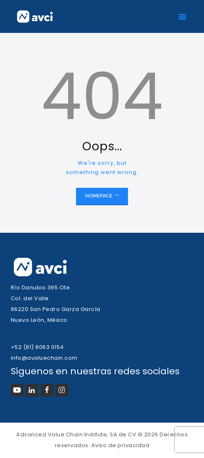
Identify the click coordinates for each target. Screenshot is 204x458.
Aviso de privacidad (120, 445)
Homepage (98, 196)
